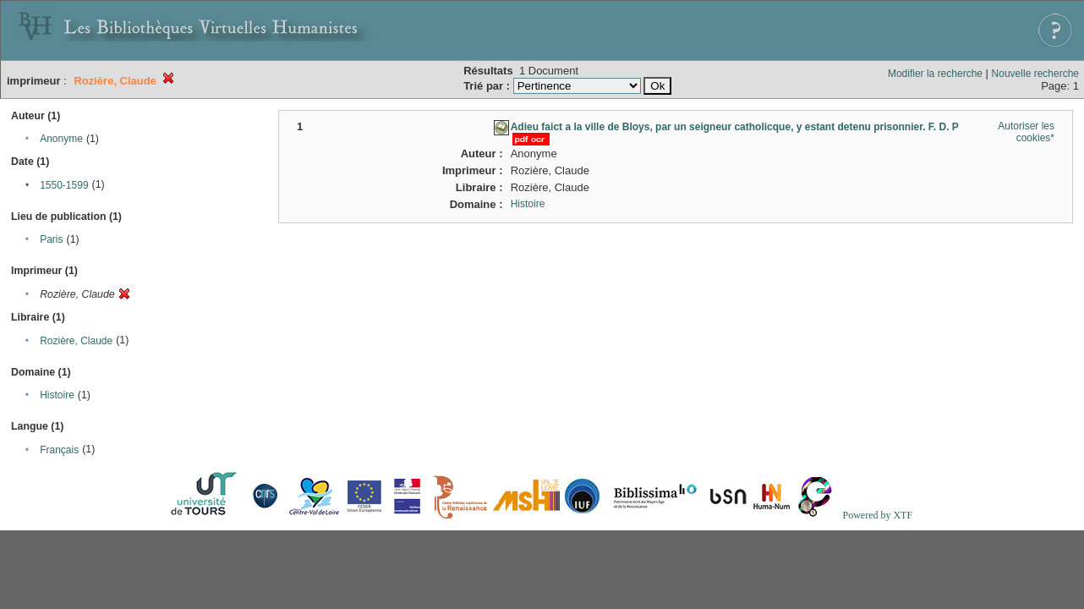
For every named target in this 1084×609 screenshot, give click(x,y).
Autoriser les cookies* (1026, 132)
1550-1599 (64, 185)
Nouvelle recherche (1035, 74)
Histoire (57, 395)
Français (59, 450)
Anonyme (61, 139)
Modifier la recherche (935, 74)
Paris (51, 239)
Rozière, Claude (76, 341)
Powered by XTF (877, 515)
